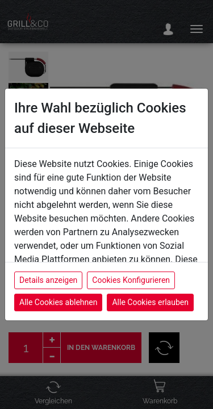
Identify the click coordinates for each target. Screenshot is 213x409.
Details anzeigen (48, 280)
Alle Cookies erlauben (150, 302)
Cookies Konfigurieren (131, 280)
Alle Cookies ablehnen (58, 302)
